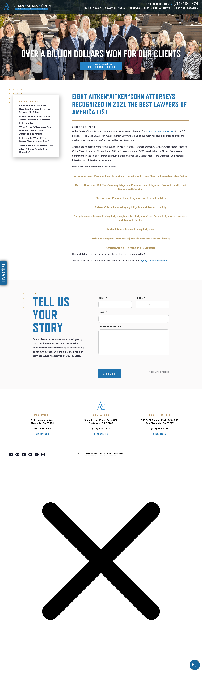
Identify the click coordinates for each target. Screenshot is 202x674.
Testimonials (153, 8)
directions (42, 434)
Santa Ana (101, 415)
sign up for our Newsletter (154, 261)
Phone (140, 298)
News (166, 8)
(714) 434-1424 (186, 3)
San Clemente (159, 415)
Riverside (42, 415)
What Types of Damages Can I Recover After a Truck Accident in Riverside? (35, 130)
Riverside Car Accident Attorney (101, 455)
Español (192, 8)
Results (135, 8)
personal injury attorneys (161, 131)
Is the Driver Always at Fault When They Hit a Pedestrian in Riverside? (35, 120)
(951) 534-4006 (42, 429)
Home (87, 8)
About (97, 8)
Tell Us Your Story (109, 327)
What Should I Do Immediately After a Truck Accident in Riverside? (36, 149)
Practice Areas (115, 8)
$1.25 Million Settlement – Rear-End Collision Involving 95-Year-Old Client (34, 109)
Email (102, 312)
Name (102, 298)
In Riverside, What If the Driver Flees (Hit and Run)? (34, 140)
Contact (180, 8)
